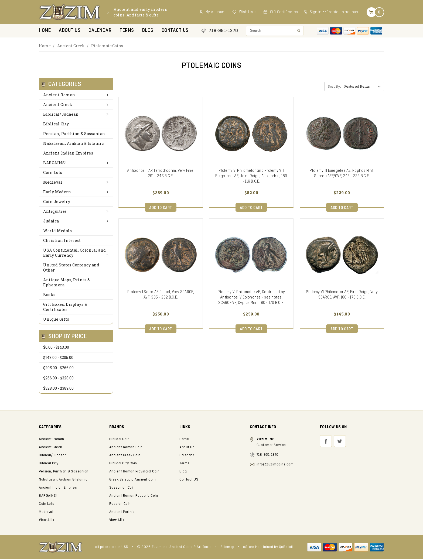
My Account (216, 12)
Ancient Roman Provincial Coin (134, 471)
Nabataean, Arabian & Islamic (73, 143)
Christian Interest (62, 240)
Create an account (343, 12)
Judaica (76, 221)
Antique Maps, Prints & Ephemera (66, 282)
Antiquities (76, 211)
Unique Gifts (56, 319)
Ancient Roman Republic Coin (133, 495)
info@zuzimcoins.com (275, 464)
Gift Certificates (284, 12)
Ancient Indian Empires (68, 153)
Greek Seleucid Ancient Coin (132, 479)
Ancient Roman (76, 94)
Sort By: (334, 86)
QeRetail (286, 547)
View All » (116, 520)
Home (45, 31)
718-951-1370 (223, 31)
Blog (147, 31)
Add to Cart (160, 207)
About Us (69, 31)
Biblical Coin (119, 439)
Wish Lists (248, 12)
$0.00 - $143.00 (56, 347)
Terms (127, 31)
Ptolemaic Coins (107, 45)
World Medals (57, 230)
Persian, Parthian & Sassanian (74, 133)
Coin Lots (52, 172)
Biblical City (56, 123)
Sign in (316, 12)
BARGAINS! (76, 162)
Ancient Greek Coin (125, 455)
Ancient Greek (71, 45)
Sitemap (227, 547)
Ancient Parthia (122, 512)
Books (49, 294)
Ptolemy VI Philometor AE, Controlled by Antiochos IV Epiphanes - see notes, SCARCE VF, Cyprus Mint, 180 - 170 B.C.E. (251, 297)
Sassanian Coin (122, 487)
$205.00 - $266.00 (58, 367)
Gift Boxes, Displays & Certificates (65, 307)
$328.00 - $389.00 (58, 388)
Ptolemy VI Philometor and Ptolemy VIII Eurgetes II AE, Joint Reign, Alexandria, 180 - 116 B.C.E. (251, 176)
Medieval (76, 182)
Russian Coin (120, 504)
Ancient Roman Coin (126, 447)
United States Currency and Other (71, 267)
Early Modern (76, 191)
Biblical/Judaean (76, 114)
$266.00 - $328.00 (58, 377)
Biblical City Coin (123, 463)
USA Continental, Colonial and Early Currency (76, 253)
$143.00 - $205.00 (58, 357)
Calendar (99, 31)
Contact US (175, 31)
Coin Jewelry (56, 201)
